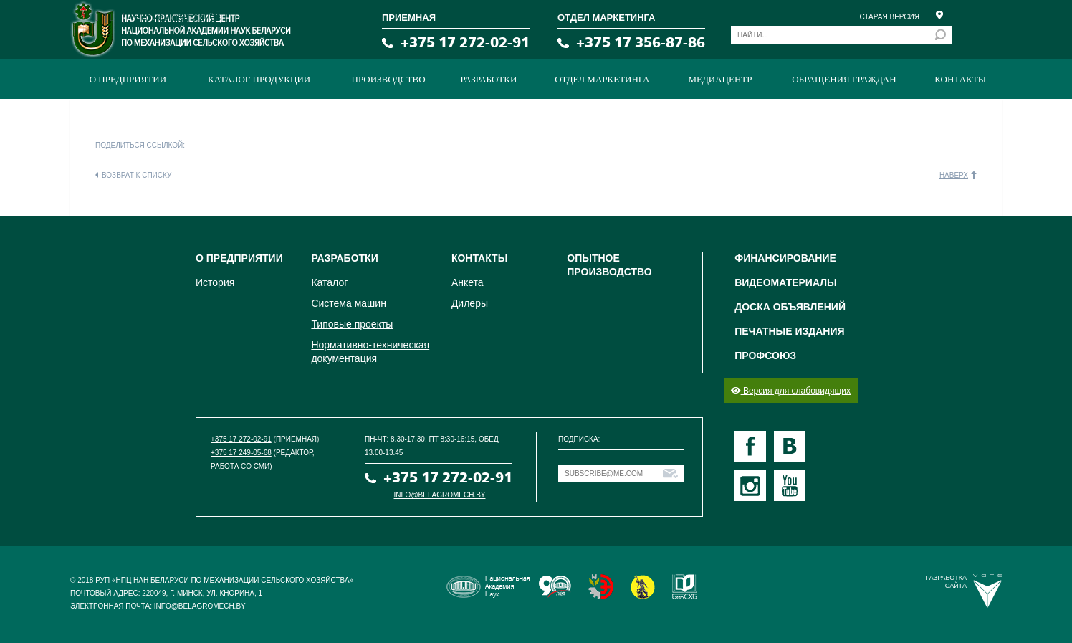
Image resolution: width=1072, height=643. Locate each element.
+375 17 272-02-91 (465, 42)
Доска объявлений (790, 307)
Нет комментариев (177, 17)
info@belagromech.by (440, 495)
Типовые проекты (352, 324)
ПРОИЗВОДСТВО (389, 79)
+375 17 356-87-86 (640, 42)
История (215, 282)
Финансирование (785, 258)
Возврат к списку (136, 175)
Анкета (467, 282)
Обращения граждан (844, 79)
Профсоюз (765, 355)
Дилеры (469, 303)
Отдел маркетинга (602, 79)
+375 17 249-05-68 (241, 453)
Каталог (329, 282)
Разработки (489, 79)
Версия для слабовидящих (791, 391)
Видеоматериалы (785, 282)
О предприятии (128, 79)
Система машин (348, 303)
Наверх (953, 175)
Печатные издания (789, 331)
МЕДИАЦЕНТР (720, 79)
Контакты (960, 79)
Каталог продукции (259, 79)
